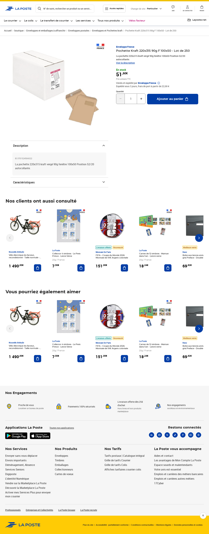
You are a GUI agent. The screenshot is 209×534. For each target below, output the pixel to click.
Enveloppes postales (78, 30)
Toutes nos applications (61, 427)
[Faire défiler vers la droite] (199, 238)
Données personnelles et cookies (188, 525)
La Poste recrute (88, 510)
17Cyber (159, 483)
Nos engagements (176, 405)
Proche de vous (26, 405)
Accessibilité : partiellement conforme (112, 525)
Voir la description (125, 62)
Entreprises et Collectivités (39, 510)
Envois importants (15, 460)
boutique (19, 30)
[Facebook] (182, 435)
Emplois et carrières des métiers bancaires (178, 474)
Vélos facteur (137, 20)
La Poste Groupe (66, 510)
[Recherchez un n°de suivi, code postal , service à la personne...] (64, 9)
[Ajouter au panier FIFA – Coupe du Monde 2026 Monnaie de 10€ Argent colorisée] (124, 268)
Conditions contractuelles (142, 525)
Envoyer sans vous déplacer (21, 456)
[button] (173, 8)
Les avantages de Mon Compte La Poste (177, 460)
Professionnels (13, 510)
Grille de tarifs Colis (115, 465)
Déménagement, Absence (20, 465)
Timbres (59, 460)
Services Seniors (14, 469)
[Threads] (198, 435)
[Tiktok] (175, 435)
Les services (83, 20)
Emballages (61, 465)
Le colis (28, 20)
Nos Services (16, 449)
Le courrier (10, 20)
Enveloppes (61, 456)
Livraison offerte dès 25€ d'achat (130, 403)
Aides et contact (163, 456)
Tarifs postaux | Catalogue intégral (124, 456)
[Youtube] (190, 435)
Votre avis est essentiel (167, 469)
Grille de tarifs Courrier (117, 460)
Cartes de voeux (64, 474)
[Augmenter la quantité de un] (141, 99)
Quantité (120, 91)
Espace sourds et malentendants (173, 465)
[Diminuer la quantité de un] (120, 99)
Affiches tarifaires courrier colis (122, 469)
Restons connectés (184, 427)
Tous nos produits (109, 20)
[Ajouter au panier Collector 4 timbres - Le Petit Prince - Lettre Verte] (81, 268)
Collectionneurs (64, 469)
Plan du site (88, 525)
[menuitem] (13, 21)
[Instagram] (159, 435)
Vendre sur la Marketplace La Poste (25, 483)
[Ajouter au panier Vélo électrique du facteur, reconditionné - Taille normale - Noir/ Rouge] (37, 268)
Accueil (8, 30)
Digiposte (10, 474)
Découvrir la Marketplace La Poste (25, 488)
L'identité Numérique (17, 478)
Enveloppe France (125, 46)
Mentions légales (163, 525)
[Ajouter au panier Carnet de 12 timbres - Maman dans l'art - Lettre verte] (168, 268)
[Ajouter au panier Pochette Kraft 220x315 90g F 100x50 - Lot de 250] (173, 99)
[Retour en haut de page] (203, 515)
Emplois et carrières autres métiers (174, 478)
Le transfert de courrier (54, 20)
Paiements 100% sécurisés (81, 406)
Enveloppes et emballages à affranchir (45, 30)
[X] (167, 435)
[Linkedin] (151, 435)
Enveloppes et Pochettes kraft (107, 30)
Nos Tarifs (112, 449)
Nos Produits (66, 449)
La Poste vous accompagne (177, 449)
